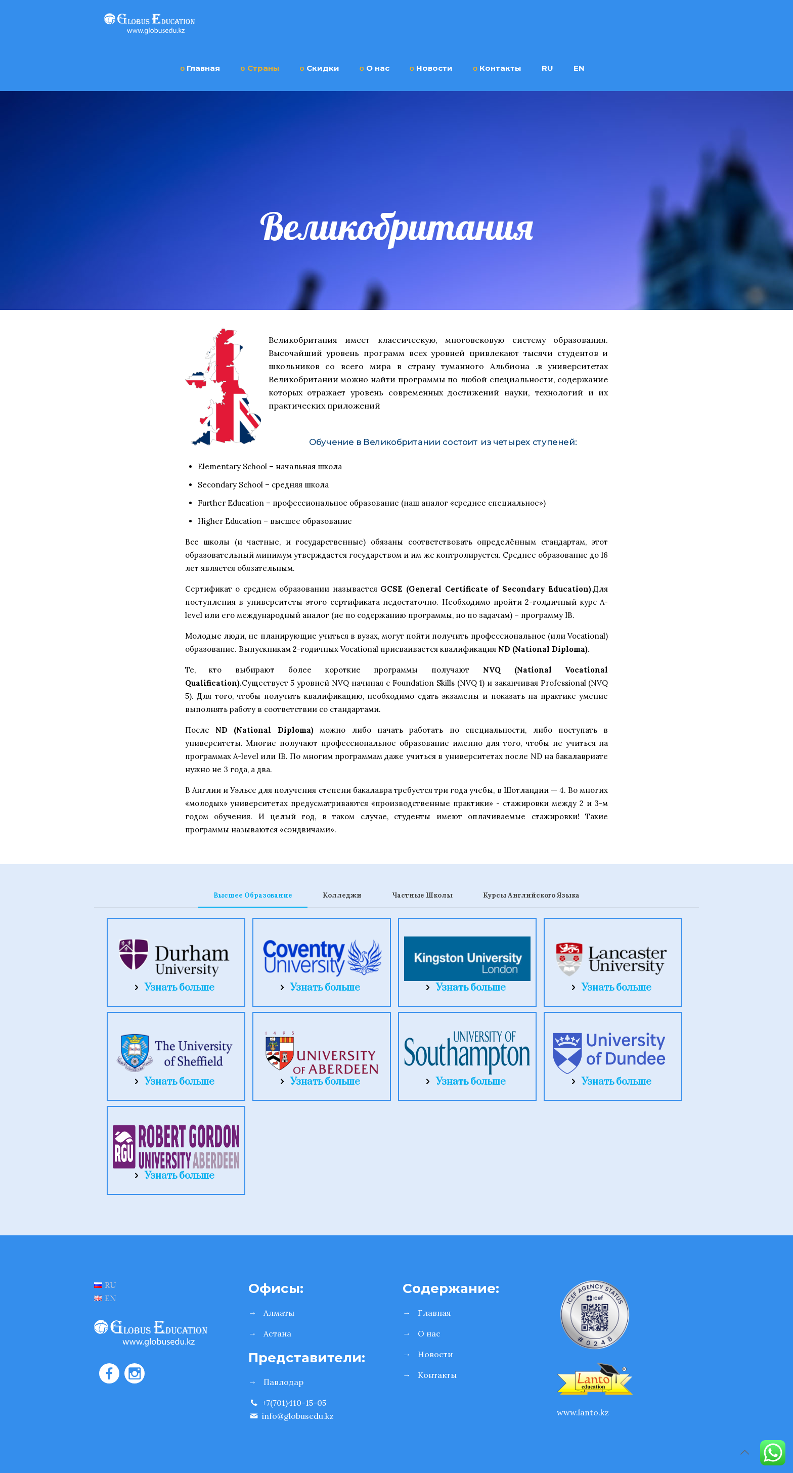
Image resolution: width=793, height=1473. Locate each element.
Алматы (278, 1313)
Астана (277, 1333)
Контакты (437, 1375)
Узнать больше (179, 987)
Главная (434, 1313)
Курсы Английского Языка (531, 895)
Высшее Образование (252, 895)
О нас (429, 1333)
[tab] (252, 895)
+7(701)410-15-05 (287, 1403)
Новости (435, 1354)
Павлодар (283, 1382)
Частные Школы (422, 895)
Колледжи (342, 895)
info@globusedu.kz (290, 1416)
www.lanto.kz (583, 1412)
